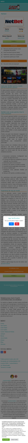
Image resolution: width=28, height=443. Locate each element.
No (17, 224)
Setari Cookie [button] (14, 439)
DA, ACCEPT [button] (6, 439)
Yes (11, 224)
